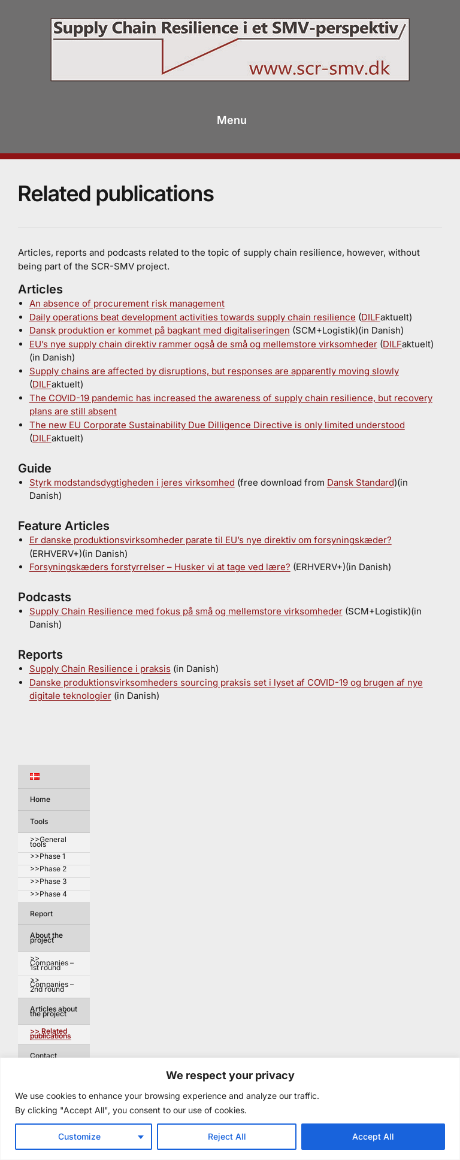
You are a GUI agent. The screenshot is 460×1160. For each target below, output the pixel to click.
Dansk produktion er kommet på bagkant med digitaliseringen (159, 330)
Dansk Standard (360, 482)
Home (40, 799)
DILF (370, 317)
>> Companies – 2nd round (52, 985)
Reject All (227, 1136)
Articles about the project (53, 1011)
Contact (43, 1055)
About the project (46, 937)
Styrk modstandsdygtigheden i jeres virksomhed (132, 482)
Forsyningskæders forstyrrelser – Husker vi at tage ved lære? (159, 567)
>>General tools (48, 842)
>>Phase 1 (47, 857)
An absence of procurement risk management (127, 303)
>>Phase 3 (48, 882)
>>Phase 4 (48, 894)
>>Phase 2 (48, 869)
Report (41, 913)
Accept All (373, 1136)
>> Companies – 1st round (52, 963)
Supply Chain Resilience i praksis (100, 668)
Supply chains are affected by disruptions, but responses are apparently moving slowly (214, 371)
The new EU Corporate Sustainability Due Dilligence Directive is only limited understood (217, 425)
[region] (230, 1109)
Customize (79, 1136)
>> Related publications (50, 1034)
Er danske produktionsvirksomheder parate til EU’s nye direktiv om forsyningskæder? (210, 540)
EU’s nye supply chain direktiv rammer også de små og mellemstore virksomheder (203, 344)
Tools (39, 821)
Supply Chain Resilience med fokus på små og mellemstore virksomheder (186, 611)
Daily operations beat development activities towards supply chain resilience (192, 317)
